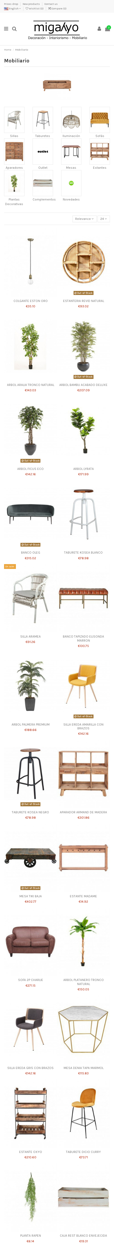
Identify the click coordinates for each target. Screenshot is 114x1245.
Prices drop (11, 4)
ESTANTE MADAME (83, 896)
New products (31, 4)
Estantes (99, 168)
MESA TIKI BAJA (30, 896)
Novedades (71, 199)
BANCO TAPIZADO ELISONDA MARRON (83, 638)
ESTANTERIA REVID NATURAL (83, 301)
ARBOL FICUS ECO (30, 469)
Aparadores (14, 168)
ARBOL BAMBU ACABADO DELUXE (83, 385)
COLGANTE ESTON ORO (30, 301)
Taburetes (42, 136)
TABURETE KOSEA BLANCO (83, 552)
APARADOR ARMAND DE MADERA (83, 812)
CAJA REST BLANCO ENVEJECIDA (83, 1235)
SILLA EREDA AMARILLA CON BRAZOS (83, 726)
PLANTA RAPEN (30, 1235)
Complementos (44, 199)
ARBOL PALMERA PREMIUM (31, 724)
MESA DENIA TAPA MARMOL (83, 1068)
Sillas (14, 136)
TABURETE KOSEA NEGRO (30, 812)
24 (103, 219)
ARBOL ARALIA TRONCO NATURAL (30, 385)
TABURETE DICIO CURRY (83, 1152)
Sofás (99, 136)
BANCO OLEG (30, 552)
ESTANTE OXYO (30, 1152)
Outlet (42, 168)
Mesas (71, 168)
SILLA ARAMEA (30, 636)
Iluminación (71, 136)
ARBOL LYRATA (83, 469)
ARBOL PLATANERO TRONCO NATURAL (83, 982)
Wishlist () (35, 8)
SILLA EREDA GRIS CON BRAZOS (30, 1068)
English (12, 8)
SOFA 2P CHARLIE (30, 980)
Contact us (51, 4)
